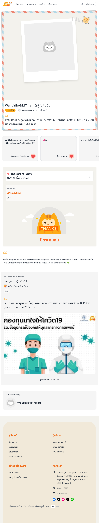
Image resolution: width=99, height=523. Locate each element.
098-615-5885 (62, 488)
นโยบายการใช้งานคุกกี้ (36, 506)
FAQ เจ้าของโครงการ (18, 477)
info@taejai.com (63, 493)
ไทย (53, 506)
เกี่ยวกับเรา (13, 451)
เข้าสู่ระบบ (90, 4)
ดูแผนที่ (68, 483)
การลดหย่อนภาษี (59, 442)
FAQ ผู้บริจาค (58, 451)
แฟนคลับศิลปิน (58, 447)
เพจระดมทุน (14, 447)
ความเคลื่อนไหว (15, 456)
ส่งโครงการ (14, 472)
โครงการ (13, 442)
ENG (57, 506)
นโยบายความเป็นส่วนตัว (17, 506)
